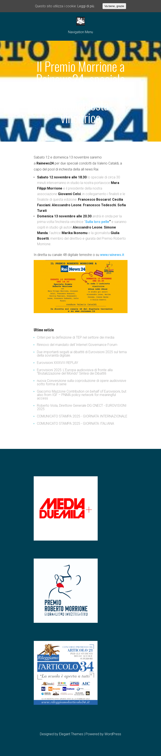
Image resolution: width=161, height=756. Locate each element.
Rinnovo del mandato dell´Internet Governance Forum (77, 345)
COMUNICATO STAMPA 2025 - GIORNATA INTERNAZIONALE (82, 416)
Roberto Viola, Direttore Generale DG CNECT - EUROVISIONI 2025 (81, 407)
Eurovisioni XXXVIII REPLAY (57, 363)
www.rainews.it (112, 255)
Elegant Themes (71, 734)
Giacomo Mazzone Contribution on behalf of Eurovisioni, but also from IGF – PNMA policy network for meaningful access (81, 394)
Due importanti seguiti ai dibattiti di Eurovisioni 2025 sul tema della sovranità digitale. (82, 353)
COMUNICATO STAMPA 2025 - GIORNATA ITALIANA (75, 423)
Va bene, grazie (114, 6)
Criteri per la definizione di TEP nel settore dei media (75, 337)
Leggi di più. (86, 6)
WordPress (112, 734)
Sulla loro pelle (97, 222)
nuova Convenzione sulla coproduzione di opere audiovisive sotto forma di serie (81, 382)
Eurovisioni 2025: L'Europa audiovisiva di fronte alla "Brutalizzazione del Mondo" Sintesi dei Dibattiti (75, 371)
